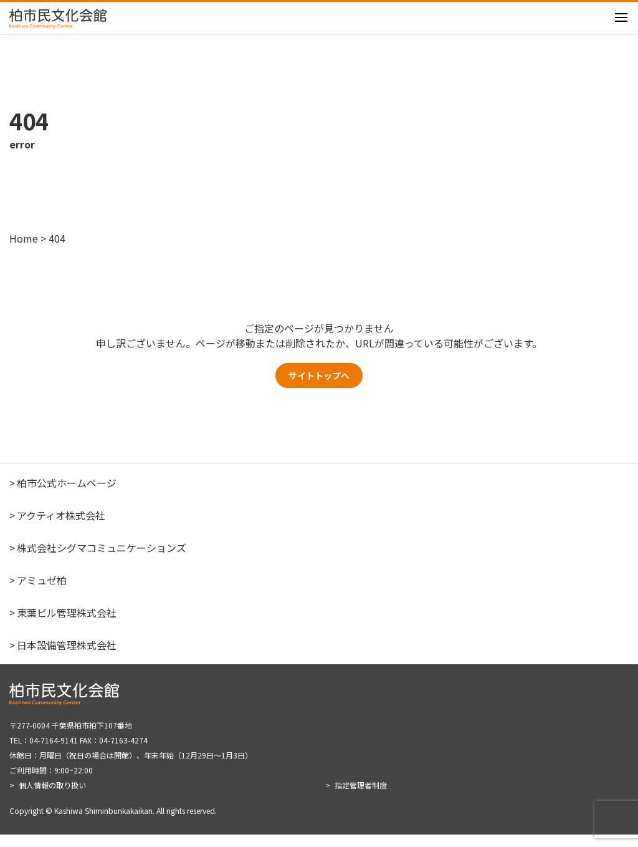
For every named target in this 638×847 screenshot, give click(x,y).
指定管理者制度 (361, 797)
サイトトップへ (319, 385)
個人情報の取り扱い (52, 797)
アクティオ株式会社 (61, 527)
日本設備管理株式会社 (67, 657)
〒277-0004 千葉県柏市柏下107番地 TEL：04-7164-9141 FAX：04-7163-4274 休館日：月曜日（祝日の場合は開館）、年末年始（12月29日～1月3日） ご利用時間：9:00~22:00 (130, 760)
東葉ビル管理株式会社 (67, 624)
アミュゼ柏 (42, 592)
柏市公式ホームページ (67, 495)
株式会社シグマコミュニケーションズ (101, 560)
